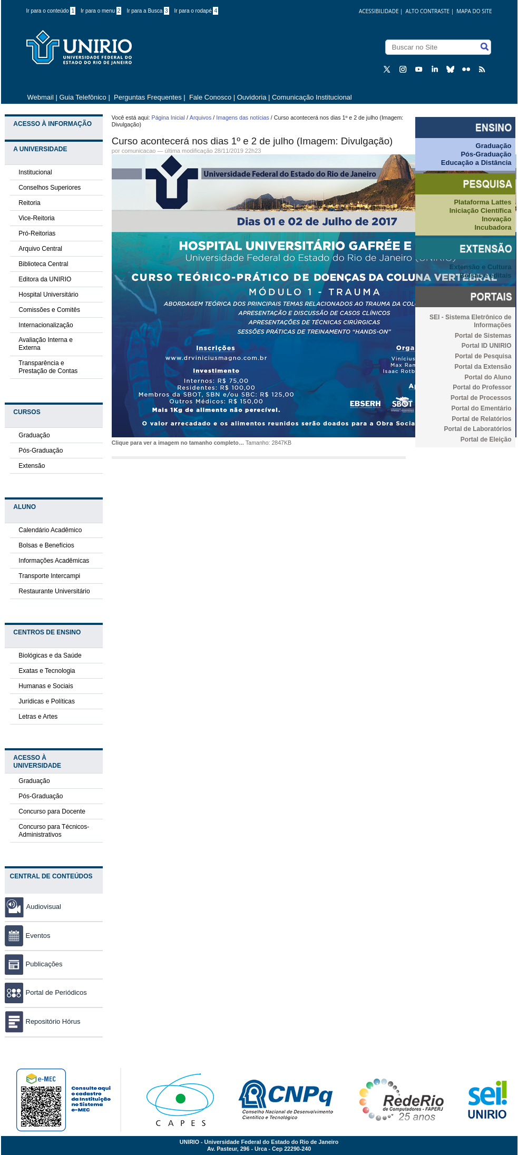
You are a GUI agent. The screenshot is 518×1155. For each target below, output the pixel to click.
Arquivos (200, 117)
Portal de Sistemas (483, 335)
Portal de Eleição (486, 439)
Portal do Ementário (481, 408)
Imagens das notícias (242, 117)
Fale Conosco (209, 97)
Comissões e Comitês (49, 310)
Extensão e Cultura (480, 267)
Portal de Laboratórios (477, 429)
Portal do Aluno (488, 377)
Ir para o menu (101, 11)
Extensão (31, 465)
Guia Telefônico (82, 97)
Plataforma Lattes (482, 202)
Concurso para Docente (51, 811)
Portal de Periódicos (46, 992)
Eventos (28, 935)
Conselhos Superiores (49, 187)
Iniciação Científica (480, 210)
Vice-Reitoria (36, 218)
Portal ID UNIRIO (487, 345)
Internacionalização (45, 325)
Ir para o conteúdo (51, 11)
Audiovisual (44, 907)
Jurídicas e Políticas (46, 701)
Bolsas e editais (485, 275)
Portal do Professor (482, 387)
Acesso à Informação (52, 124)
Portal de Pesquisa (483, 356)
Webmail (40, 97)
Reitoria (29, 203)
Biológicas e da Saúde (49, 655)
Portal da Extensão (482, 366)
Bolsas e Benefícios (46, 545)
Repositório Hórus (43, 1021)
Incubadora (492, 227)
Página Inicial (168, 117)
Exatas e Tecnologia (46, 670)
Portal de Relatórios (481, 419)
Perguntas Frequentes (148, 97)
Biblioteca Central (43, 264)
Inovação (496, 219)
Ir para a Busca (147, 11)
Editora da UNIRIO (44, 279)
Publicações (34, 964)
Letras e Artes (37, 716)
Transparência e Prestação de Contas (47, 367)
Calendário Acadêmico (50, 530)
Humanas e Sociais (45, 686)
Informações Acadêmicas (53, 560)
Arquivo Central (40, 248)
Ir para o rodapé (196, 11)
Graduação (34, 435)
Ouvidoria (252, 97)
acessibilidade (379, 11)
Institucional (35, 172)
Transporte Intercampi (49, 576)
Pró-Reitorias (36, 233)
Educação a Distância (476, 163)
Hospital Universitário (48, 294)
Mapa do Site (474, 11)
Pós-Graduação (40, 450)
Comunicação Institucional (312, 97)
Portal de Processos (481, 398)
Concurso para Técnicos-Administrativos (53, 830)
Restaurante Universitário (54, 591)
